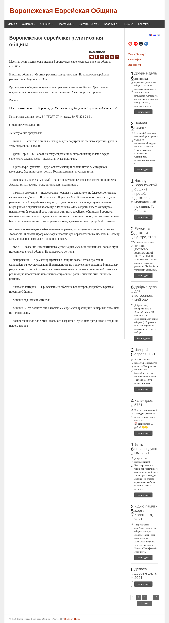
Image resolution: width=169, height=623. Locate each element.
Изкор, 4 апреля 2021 (144, 352)
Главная (12, 24)
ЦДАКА (128, 24)
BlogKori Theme (72, 619)
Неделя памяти (140, 125)
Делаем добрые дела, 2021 (145, 573)
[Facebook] (117, 57)
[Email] (102, 57)
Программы (66, 24)
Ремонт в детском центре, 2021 (145, 232)
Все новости (134, 64)
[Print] (112, 57)
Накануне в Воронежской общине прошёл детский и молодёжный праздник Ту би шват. (145, 196)
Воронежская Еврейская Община (63, 10)
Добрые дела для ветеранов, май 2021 (145, 293)
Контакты (144, 24)
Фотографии (134, 59)
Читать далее (143, 112)
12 (156, 597)
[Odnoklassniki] (96, 57)
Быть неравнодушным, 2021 (145, 448)
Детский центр (89, 24)
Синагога (28, 24)
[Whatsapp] (107, 57)
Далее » (144, 603)
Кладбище (111, 24)
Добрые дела (145, 73)
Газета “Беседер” (137, 54)
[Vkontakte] (91, 57)
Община (46, 24)
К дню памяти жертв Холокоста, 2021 (145, 512)
